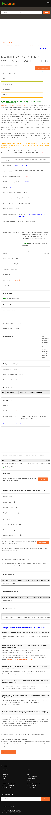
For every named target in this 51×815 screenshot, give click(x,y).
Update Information (8, 741)
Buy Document (43, 532)
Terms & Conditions (7, 761)
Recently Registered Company (9, 772)
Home (3, 42)
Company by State (6, 777)
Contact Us (5, 763)
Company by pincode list (8, 774)
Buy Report (43, 468)
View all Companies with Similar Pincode (14, 413)
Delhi (10, 176)
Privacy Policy (30, 761)
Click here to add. (15, 400)
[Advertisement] (25, 30)
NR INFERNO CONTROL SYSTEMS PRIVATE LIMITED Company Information (23, 45)
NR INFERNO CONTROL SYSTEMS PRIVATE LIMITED (16, 95)
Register (4, 765)
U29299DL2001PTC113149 (20, 155)
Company (9, 42)
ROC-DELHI (28, 171)
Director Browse (6, 770)
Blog (3, 768)
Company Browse (31, 768)
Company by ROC (31, 777)
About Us (4, 759)
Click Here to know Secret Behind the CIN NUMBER (20, 649)
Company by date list (32, 774)
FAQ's (28, 759)
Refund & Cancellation (32, 765)
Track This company (42, 68)
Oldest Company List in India (33, 772)
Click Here (25, 233)
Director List (30, 770)
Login (5, 288)
